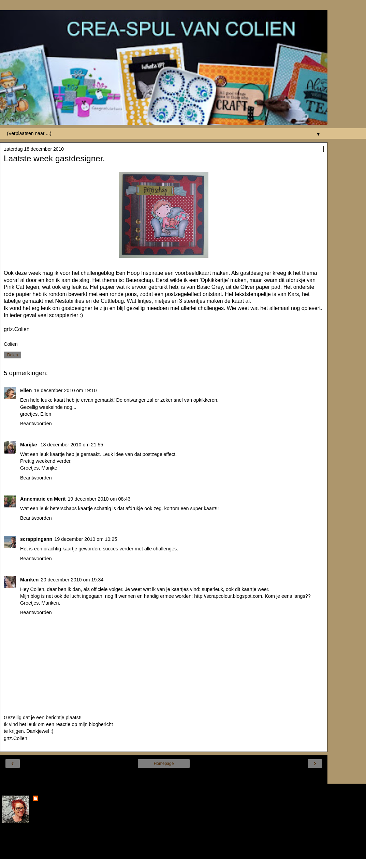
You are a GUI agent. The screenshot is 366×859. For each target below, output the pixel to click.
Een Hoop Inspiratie (139, 273)
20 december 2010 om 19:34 (72, 579)
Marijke (29, 444)
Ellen (26, 390)
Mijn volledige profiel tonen (31, 838)
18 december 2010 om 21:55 (72, 444)
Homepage (164, 763)
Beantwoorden (36, 423)
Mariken (29, 579)
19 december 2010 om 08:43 (99, 499)
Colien (47, 799)
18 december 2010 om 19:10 (65, 390)
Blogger (188, 852)
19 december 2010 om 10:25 (85, 539)
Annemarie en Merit (43, 499)
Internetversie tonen (163, 776)
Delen (12, 355)
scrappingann (36, 539)
